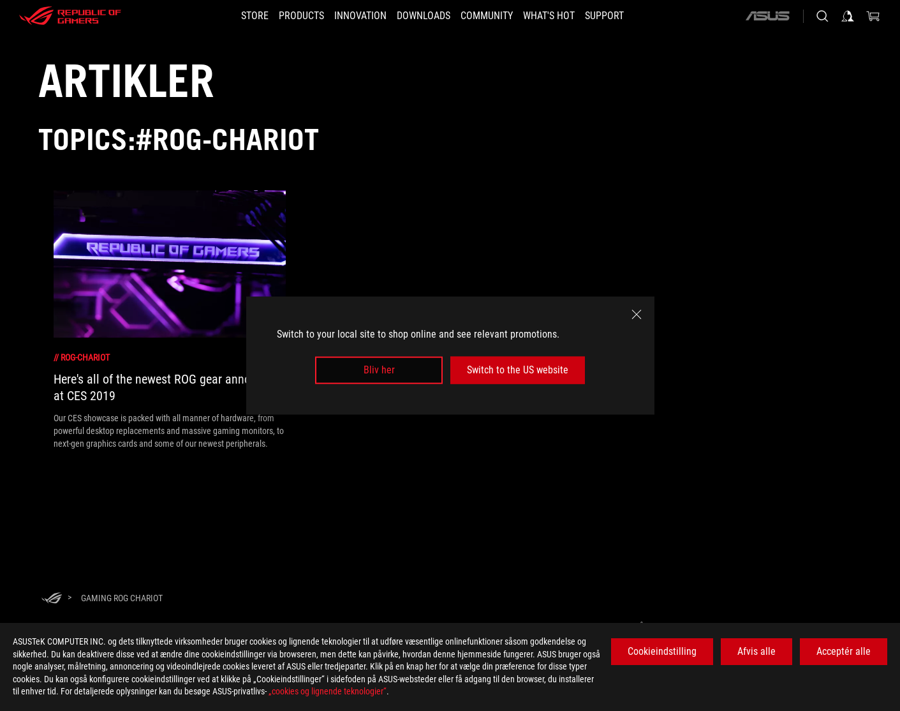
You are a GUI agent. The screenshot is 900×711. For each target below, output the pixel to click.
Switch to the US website (517, 370)
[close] (636, 314)
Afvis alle (756, 651)
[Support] (627, 16)
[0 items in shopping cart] (873, 16)
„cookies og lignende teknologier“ (328, 691)
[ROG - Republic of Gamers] (70, 16)
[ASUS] (767, 16)
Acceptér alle (843, 651)
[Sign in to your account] (847, 16)
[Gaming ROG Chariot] (122, 598)
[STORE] (232, 16)
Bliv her (379, 370)
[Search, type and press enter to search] (822, 16)
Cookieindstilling (662, 651)
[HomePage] (51, 599)
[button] (286, 16)
